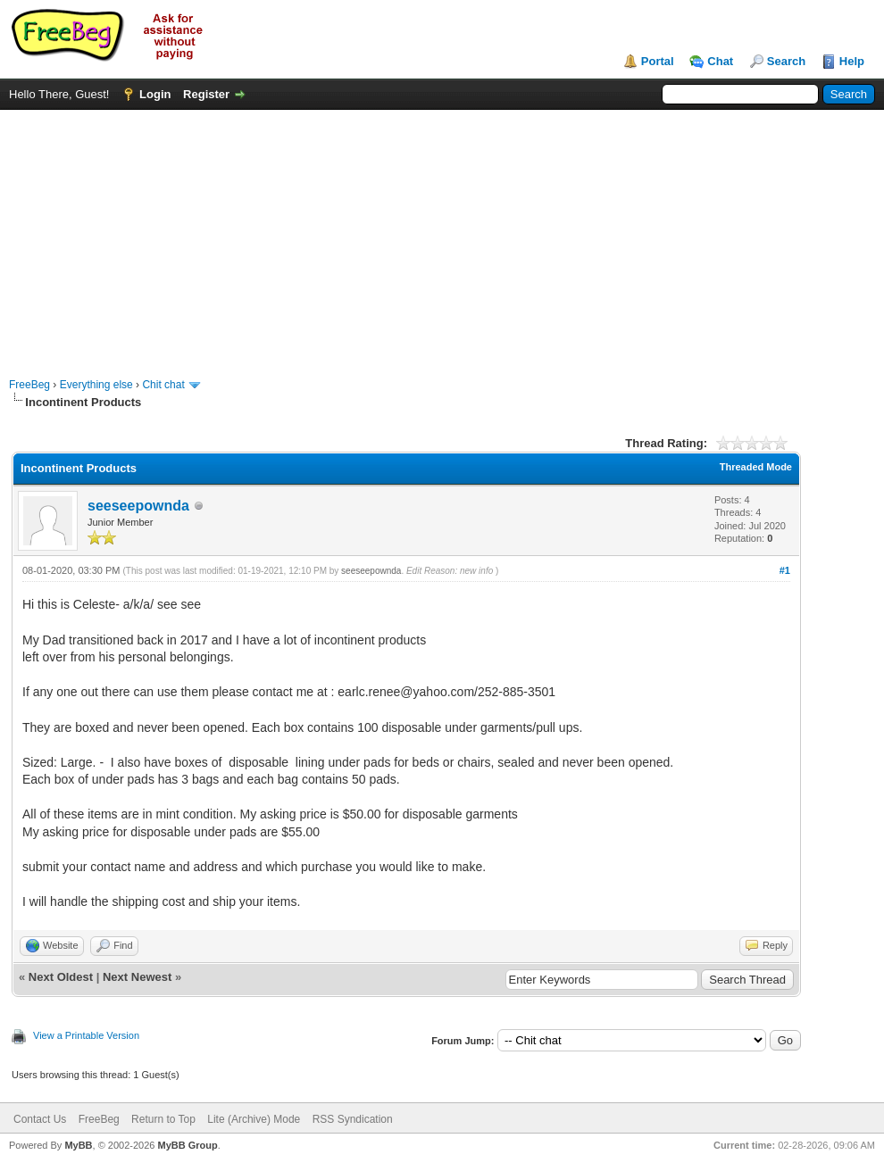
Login (155, 94)
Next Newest (137, 977)
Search (786, 61)
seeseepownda (138, 505)
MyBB (78, 1145)
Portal (657, 61)
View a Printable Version (86, 1035)
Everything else (96, 384)
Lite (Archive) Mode (253, 1119)
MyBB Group (187, 1145)
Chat (720, 61)
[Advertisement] (442, 235)
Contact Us (39, 1119)
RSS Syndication (353, 1119)
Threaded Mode (756, 466)
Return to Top (163, 1119)
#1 (785, 570)
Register (206, 94)
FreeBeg (29, 384)
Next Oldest (61, 977)
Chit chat (163, 384)
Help (851, 61)
